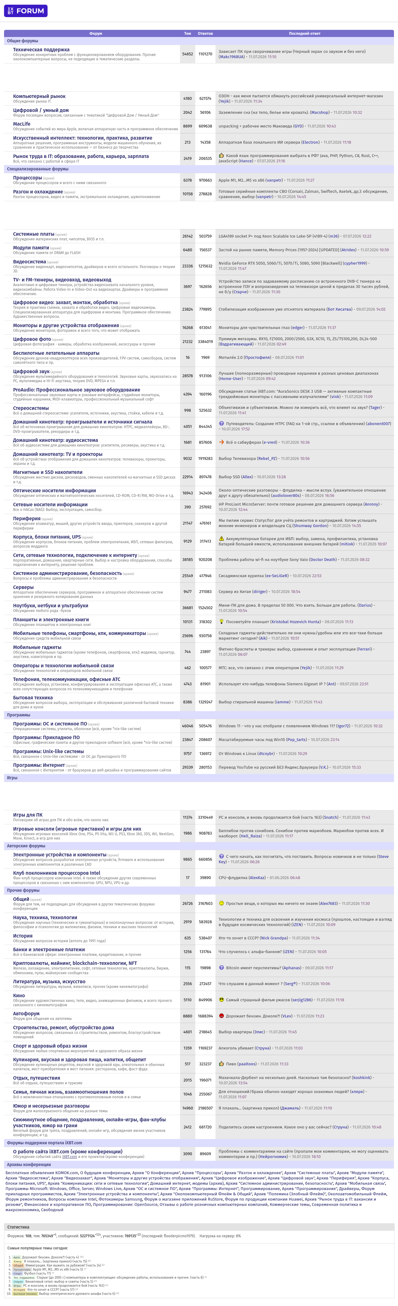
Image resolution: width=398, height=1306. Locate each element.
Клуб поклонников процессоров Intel (56, 873)
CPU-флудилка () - (259, 877)
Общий (21, 899)
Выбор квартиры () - (258, 1032)
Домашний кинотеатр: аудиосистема (55, 440)
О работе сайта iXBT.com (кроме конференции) (68, 1152)
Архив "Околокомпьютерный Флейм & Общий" (206, 1194)
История (23, 936)
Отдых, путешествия (36, 1078)
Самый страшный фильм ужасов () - (285, 1000)
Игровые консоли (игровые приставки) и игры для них (77, 829)
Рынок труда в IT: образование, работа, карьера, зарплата (81, 156)
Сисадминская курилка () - (270, 575)
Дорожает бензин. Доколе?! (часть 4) (50, 1257)
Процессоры (27, 178)
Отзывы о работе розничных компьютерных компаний (213, 1204)
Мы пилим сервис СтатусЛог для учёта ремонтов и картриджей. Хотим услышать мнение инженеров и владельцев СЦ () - (298, 523)
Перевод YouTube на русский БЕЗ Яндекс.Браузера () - (290, 767)
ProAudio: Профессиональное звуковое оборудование (76, 390)
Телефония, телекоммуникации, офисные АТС (66, 679)
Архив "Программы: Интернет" (208, 1188)
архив (48, 178)
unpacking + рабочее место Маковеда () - (277, 126)
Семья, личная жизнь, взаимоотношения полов (68, 1092)
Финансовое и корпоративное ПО (57, 1204)
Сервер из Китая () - (259, 591)
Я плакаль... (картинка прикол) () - (275, 1108)
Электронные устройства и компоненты (60, 855)
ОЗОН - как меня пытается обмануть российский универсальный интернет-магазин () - (301, 98)
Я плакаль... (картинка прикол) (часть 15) (55, 1261)
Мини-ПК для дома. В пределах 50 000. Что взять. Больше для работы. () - (297, 608)
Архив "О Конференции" (156, 1172)
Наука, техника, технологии (45, 917)
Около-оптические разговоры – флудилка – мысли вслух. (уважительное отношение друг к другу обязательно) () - (302, 493)
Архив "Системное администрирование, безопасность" (279, 1183)
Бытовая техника (33, 698)
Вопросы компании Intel (73, 1199)
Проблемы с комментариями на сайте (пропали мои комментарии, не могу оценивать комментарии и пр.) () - (303, 1154)
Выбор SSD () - (252, 476)
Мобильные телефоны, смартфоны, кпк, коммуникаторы (79, 633)
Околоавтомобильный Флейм (357, 1194)
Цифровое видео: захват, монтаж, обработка (65, 302)
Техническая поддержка (41, 50)
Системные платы (33, 234)
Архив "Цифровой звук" (291, 1178)
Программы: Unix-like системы (48, 751)
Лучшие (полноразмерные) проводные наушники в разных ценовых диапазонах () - (298, 376)
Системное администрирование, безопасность (67, 573)
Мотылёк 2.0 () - (261, 357)
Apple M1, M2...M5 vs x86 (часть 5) (58, 1269)
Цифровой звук (31, 371)
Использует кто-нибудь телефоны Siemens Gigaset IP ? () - (293, 684)
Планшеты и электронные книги (51, 620)
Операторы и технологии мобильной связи (63, 666)
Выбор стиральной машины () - (270, 702)
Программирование (260, 1188)
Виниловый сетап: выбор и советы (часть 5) (59, 1282)
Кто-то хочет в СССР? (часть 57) (50, 1290)
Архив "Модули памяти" (360, 1172)
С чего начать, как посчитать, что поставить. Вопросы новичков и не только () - (304, 859)
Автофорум (26, 1014)
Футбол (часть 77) (37, 1273)
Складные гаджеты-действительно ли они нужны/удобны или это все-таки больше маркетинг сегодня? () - (300, 635)
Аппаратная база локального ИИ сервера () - (285, 142)
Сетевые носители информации (50, 504)
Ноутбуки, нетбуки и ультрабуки (50, 606)
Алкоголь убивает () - (261, 1048)
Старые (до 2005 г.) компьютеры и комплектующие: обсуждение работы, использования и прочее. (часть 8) (120, 1278)
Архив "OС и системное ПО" (150, 1188)
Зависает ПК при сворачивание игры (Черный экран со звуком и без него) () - (292, 54)
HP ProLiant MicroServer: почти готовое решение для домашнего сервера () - (300, 507)
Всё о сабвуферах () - (268, 442)
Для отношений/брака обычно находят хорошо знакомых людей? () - (293, 1094)
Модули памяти (31, 248)
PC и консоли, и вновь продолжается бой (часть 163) (63, 1286)
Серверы (23, 587)
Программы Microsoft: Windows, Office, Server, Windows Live (64, 1188)
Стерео (18, 1281)
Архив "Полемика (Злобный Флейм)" (290, 1194)
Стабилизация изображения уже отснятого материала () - (302, 309)
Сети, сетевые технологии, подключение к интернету (75, 555)
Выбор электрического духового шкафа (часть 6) (77, 1294)
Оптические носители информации (54, 490)
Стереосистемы (31, 408)
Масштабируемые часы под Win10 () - (279, 739)
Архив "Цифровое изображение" (233, 1178)
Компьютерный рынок (39, 96)
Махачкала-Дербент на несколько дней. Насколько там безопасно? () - (296, 1080)
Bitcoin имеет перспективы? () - (279, 967)
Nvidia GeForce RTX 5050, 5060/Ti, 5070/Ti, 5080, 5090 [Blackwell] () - (294, 266)
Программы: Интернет (39, 765)
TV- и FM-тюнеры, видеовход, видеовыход (62, 280)
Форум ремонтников (26, 1199)
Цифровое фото (32, 339)
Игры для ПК (28, 815)
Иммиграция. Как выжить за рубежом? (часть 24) (63, 1265)
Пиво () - (257, 1064)
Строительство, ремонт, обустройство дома (63, 1027)
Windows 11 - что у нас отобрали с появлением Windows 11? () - (300, 726)
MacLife (21, 124)
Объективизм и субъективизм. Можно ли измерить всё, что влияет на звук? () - (302, 410)
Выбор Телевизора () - (264, 458)
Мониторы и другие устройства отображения (66, 325)
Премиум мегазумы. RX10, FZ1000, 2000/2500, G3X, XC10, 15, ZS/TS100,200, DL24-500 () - (298, 341)
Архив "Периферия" (336, 1178)
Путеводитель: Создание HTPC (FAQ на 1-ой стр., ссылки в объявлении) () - (305, 426)
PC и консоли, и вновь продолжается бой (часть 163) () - (294, 817)
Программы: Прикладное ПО (46, 737)
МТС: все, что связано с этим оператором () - (281, 667)
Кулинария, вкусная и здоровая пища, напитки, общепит (79, 1060)
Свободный (52, 1209)
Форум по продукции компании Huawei (264, 1199)
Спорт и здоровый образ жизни (50, 1046)
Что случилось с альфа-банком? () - (273, 951)
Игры (17, 1285)
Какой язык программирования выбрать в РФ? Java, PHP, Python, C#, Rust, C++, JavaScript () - (299, 158)
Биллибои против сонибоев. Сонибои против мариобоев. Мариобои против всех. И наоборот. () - (301, 833)
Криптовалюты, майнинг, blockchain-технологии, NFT (75, 963)
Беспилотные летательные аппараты (56, 353)
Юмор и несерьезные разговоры (51, 1106)
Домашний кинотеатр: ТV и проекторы (58, 454)
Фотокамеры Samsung (120, 1199)
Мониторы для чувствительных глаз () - (277, 327)
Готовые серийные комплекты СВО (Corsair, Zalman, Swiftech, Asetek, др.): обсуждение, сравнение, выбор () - (303, 194)
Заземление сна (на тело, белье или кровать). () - (290, 112)
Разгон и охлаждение (38, 192)
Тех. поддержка (24, 1277)
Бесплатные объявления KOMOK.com (42, 1172)
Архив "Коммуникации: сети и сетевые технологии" (98, 1183)
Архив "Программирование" (309, 1188)
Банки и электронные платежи (49, 949)
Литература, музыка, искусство (49, 981)
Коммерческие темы (290, 1204)
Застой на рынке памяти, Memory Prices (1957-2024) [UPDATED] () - (304, 249)
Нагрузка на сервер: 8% (220, 1236)
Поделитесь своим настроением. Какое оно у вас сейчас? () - (300, 1127)
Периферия (27, 518)
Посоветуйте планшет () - (289, 621)
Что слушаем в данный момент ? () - (274, 983)
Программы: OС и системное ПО (50, 724)
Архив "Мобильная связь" (360, 1183)
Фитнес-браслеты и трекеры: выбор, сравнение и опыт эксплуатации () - (297, 651)
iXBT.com (69, 1157)
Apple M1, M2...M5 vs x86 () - (266, 180)
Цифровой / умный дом (41, 110)
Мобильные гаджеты (37, 647)
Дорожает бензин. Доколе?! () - (275, 1016)
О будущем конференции (105, 1172)
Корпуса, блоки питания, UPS (47, 537)
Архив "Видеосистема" (27, 1178)
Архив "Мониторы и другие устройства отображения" (146, 1178)
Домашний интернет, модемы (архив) (187, 1183)
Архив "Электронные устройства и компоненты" (111, 1194)
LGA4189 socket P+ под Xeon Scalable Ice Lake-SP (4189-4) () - (295, 236)
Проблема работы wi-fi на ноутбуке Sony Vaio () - (294, 559)
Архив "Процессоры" (202, 1172)
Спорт (18, 1273)
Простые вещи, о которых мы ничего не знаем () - (298, 903)
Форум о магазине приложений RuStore (183, 1199)
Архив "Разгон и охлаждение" (253, 1172)
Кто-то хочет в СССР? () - (269, 938)
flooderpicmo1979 (178, 1236)
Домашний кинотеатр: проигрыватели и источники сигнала (82, 422)
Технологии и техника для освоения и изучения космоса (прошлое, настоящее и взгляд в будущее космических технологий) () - (305, 922)
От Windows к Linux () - (263, 753)
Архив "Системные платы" (309, 1172)
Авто (17, 1257)
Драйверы (349, 1188)
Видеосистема (29, 262)
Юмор (18, 1261)
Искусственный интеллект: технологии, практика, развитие (82, 138)
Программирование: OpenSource (125, 1204)
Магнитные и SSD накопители (47, 472)
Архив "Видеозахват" (71, 1178)
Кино (19, 995)
